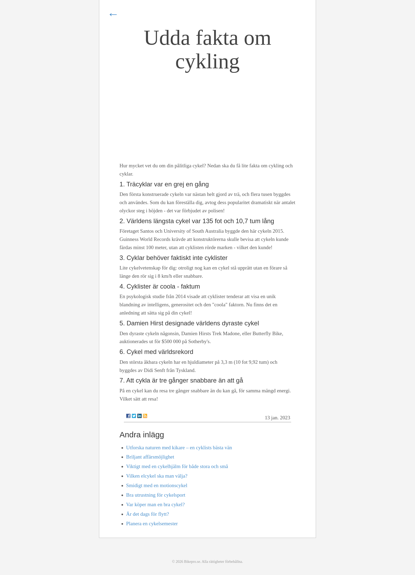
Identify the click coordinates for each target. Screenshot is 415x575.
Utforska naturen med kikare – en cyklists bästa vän (179, 447)
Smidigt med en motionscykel (156, 485)
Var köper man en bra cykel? (155, 504)
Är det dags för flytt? (147, 514)
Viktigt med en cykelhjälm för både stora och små (177, 466)
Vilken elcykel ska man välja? (157, 476)
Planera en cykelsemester (152, 523)
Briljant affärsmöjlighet (150, 457)
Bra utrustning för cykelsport (156, 495)
